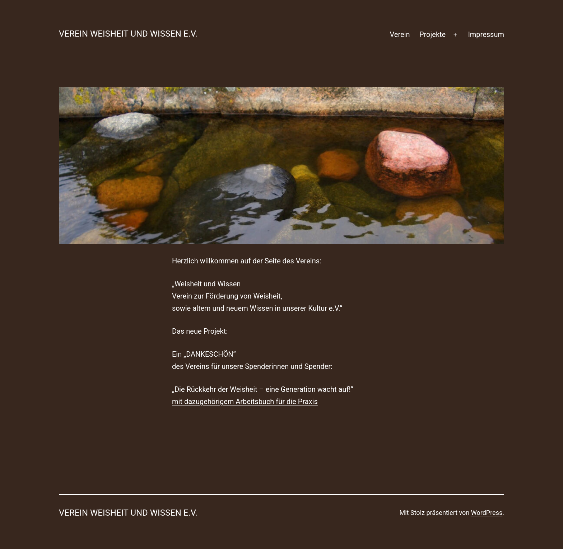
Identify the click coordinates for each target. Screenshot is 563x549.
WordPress (486, 512)
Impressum (486, 34)
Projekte (432, 34)
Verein (400, 34)
